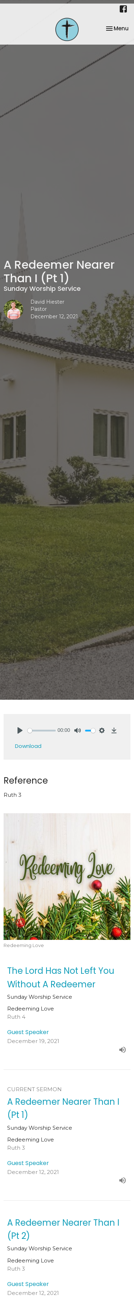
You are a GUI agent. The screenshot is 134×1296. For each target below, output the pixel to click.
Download (28, 746)
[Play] (20, 730)
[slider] (42, 730)
